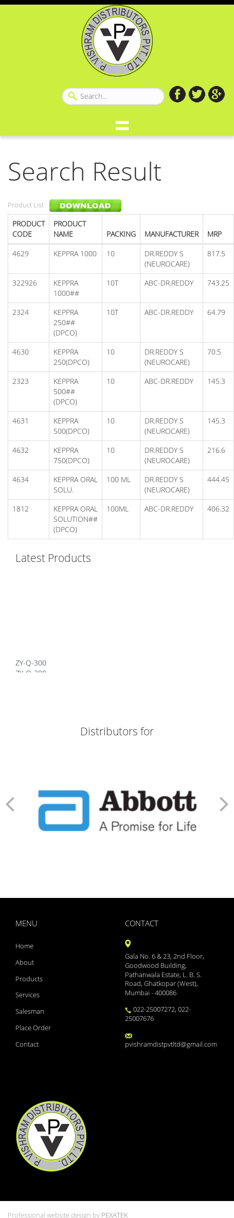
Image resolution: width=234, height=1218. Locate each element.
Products (29, 979)
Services (27, 995)
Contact (27, 1044)
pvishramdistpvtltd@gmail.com (171, 1041)
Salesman (29, 1011)
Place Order (33, 1027)
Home (24, 946)
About (24, 962)
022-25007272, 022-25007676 (158, 1014)
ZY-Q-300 (30, 666)
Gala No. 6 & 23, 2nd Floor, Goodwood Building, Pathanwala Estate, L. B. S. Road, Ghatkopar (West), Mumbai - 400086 (164, 975)
